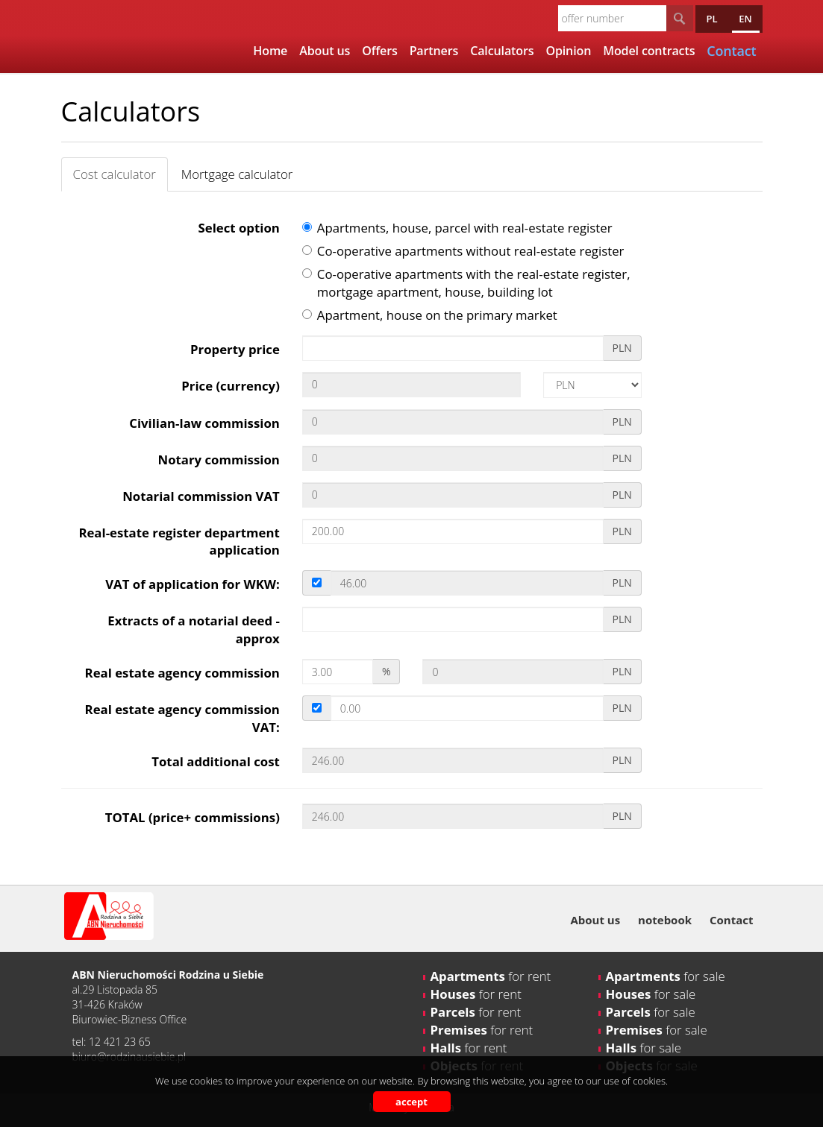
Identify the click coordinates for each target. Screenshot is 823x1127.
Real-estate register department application (178, 541)
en (745, 18)
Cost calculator (114, 174)
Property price (235, 349)
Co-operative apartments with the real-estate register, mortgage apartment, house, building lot (466, 282)
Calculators (501, 50)
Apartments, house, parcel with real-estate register (457, 227)
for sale (665, 976)
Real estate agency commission (182, 672)
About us (324, 50)
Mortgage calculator (237, 174)
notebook (665, 919)
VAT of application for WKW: (192, 584)
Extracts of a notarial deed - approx (193, 629)
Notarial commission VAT (201, 496)
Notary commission (219, 459)
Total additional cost (215, 761)
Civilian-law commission (204, 423)
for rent (491, 976)
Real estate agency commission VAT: (182, 718)
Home (270, 50)
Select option (239, 227)
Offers (379, 50)
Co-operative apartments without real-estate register (463, 250)
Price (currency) (230, 385)
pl (711, 18)
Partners (434, 50)
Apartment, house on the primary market (429, 314)
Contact (732, 919)
